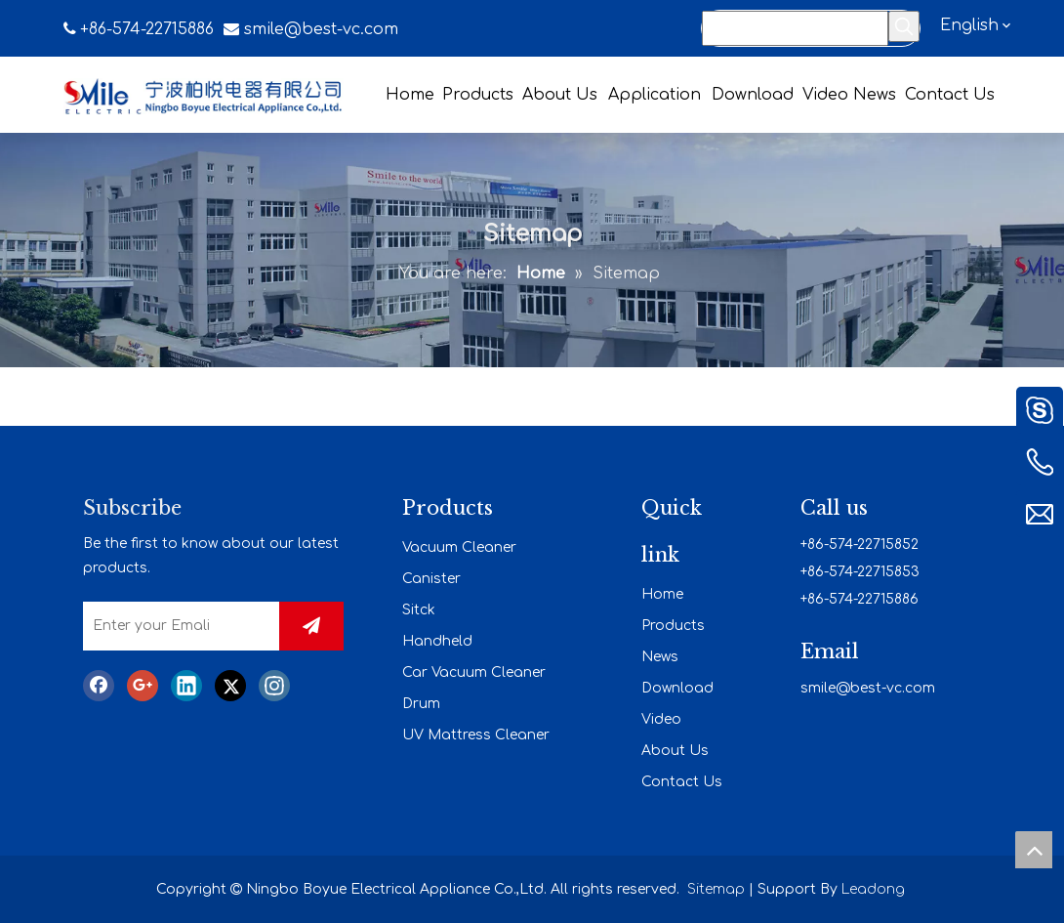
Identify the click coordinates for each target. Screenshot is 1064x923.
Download (677, 688)
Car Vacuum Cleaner (474, 672)
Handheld (437, 641)
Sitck (418, 610)
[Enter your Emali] (176, 626)
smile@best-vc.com (321, 29)
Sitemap (716, 889)
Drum (421, 703)
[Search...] (795, 28)
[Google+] (142, 685)
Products (673, 625)
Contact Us (681, 782)
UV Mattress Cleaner (476, 735)
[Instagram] (274, 685)
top (1033, 849)
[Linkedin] (186, 685)
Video (661, 719)
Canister (431, 578)
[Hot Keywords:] (904, 26)
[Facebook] (98, 685)
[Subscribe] (311, 626)
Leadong (873, 889)
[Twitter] (230, 685)
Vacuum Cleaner (459, 547)
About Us (675, 750)
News (659, 657)
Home (662, 594)
